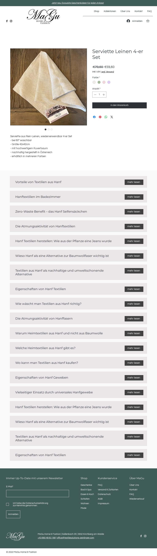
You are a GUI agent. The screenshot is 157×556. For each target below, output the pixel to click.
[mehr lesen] (134, 182)
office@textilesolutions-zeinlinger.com (75, 538)
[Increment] (104, 94)
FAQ (131, 494)
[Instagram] (11, 21)
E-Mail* (9, 486)
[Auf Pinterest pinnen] (100, 117)
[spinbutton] (99, 94)
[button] (109, 11)
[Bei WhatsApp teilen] (106, 117)
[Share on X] (112, 117)
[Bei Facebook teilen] (94, 117)
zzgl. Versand (107, 72)
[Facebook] (6, 21)
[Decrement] (95, 94)
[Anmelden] (13, 514)
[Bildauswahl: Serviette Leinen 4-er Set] (45, 129)
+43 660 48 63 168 (47, 538)
